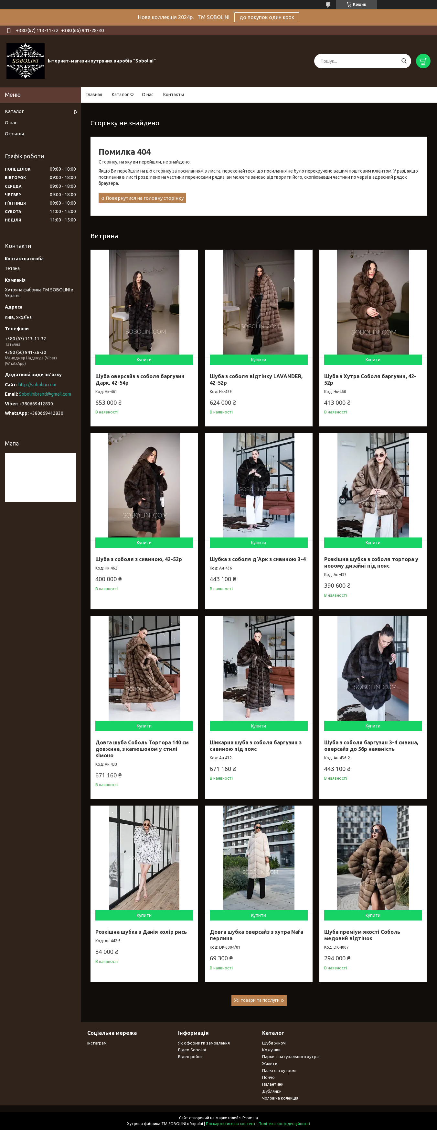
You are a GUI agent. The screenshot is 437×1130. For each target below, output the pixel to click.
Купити (144, 359)
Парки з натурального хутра (290, 1056)
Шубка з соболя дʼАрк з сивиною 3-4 (258, 559)
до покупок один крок (267, 17)
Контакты (173, 94)
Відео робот (190, 1056)
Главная (94, 94)
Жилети (269, 1063)
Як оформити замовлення (204, 1043)
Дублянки (272, 1091)
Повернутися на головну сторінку (145, 198)
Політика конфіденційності (284, 1124)
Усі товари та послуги (257, 1000)
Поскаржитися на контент (231, 1124)
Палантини (272, 1084)
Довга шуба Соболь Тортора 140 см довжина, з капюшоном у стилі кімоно (142, 749)
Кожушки (271, 1049)
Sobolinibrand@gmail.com (45, 394)
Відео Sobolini (192, 1049)
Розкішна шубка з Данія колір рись (141, 932)
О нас (148, 94)
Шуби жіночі (274, 1043)
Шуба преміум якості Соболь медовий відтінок (362, 935)
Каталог (120, 94)
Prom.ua (250, 1118)
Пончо (268, 1077)
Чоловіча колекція (280, 1098)
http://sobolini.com (37, 384)
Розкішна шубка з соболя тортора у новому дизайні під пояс (371, 562)
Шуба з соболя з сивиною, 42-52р (138, 559)
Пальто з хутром (279, 1070)
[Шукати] (404, 61)
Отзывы (14, 133)
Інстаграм (97, 1043)
